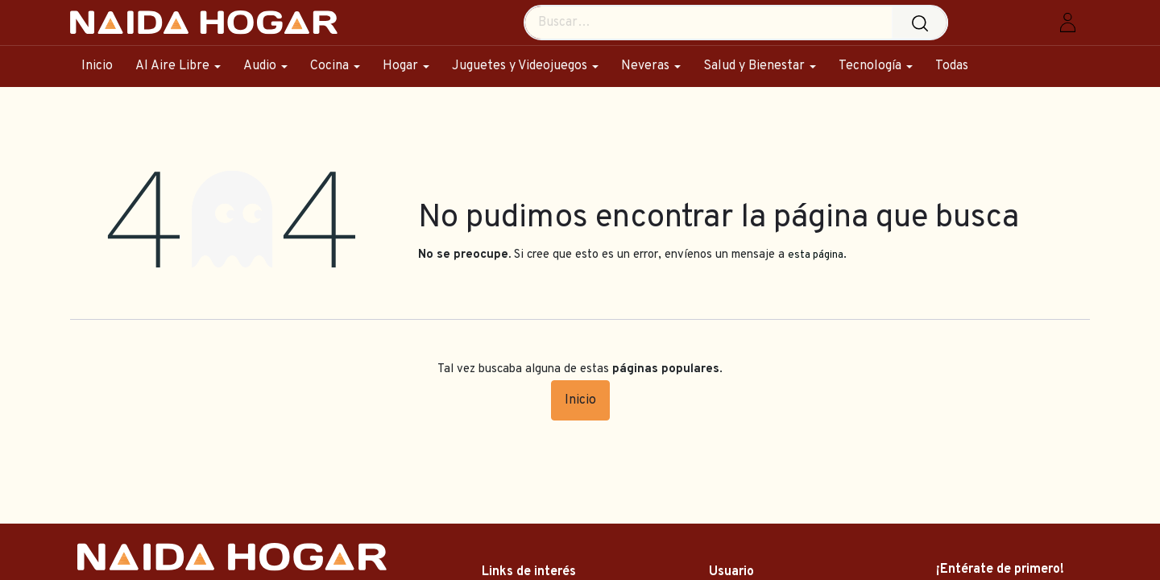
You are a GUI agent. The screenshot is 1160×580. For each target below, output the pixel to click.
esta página (815, 255)
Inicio (580, 400)
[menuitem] (102, 66)
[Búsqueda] (924, 22)
